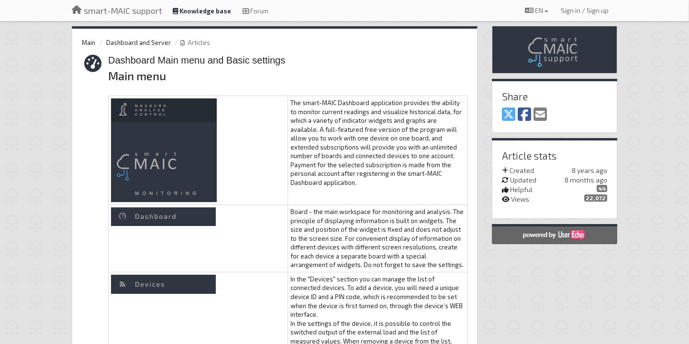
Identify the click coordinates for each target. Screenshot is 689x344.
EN (536, 10)
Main (88, 42)
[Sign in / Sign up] (584, 10)
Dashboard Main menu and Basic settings (196, 60)
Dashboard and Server (138, 42)
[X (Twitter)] (508, 115)
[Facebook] (524, 115)
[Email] (540, 115)
